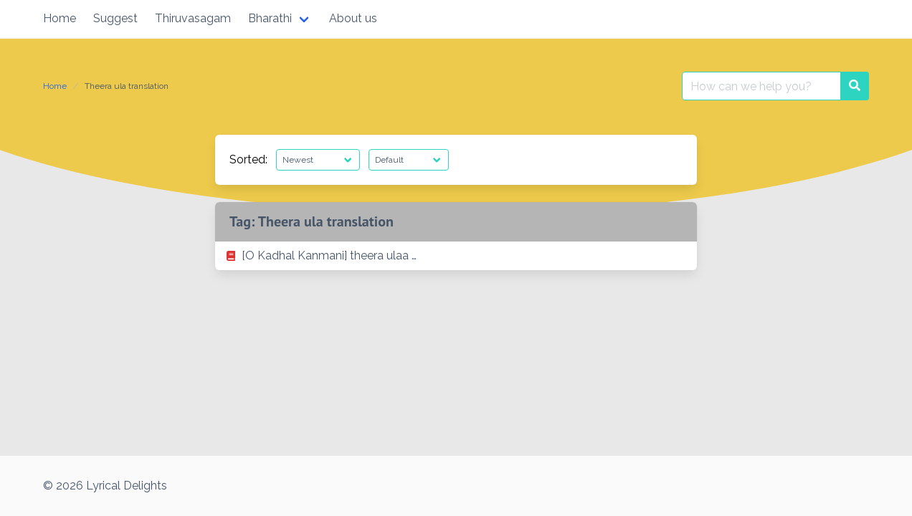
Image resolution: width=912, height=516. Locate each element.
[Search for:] (761, 86)
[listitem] (456, 256)
